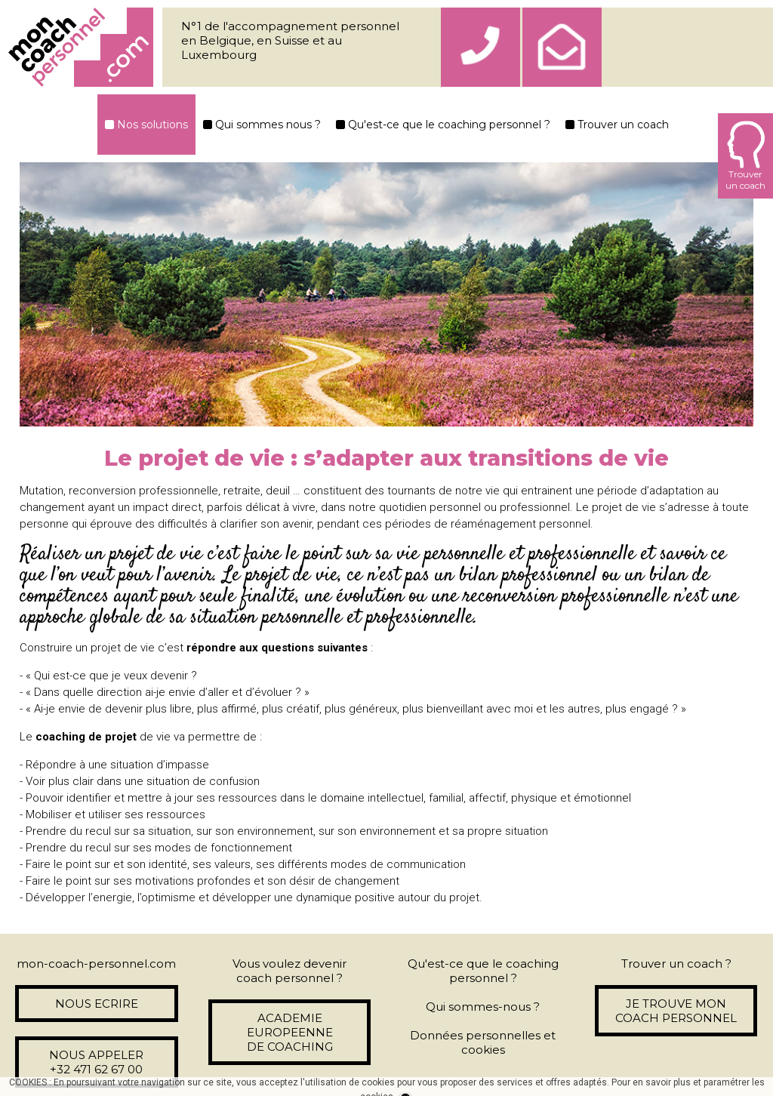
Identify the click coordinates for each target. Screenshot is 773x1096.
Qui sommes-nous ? (483, 1006)
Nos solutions (146, 124)
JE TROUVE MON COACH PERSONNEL (676, 1010)
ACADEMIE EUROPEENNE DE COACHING (290, 1032)
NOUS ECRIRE (96, 1003)
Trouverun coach (745, 156)
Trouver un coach (617, 124)
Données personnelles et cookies (483, 1042)
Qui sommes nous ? (262, 124)
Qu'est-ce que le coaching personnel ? (443, 124)
